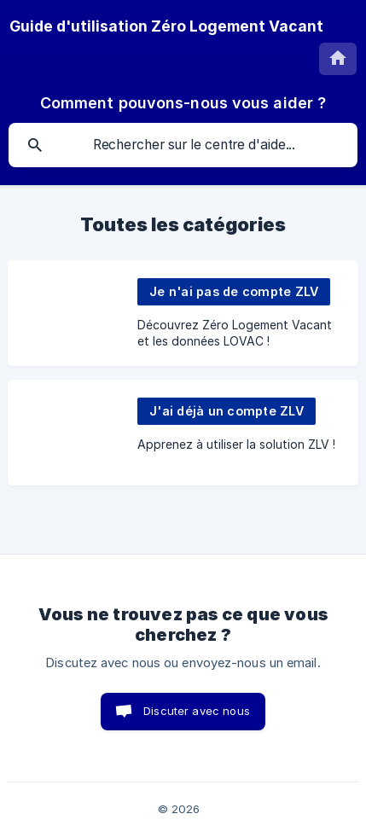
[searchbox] (183, 145)
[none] (166, 26)
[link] (183, 313)
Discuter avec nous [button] (196, 711)
